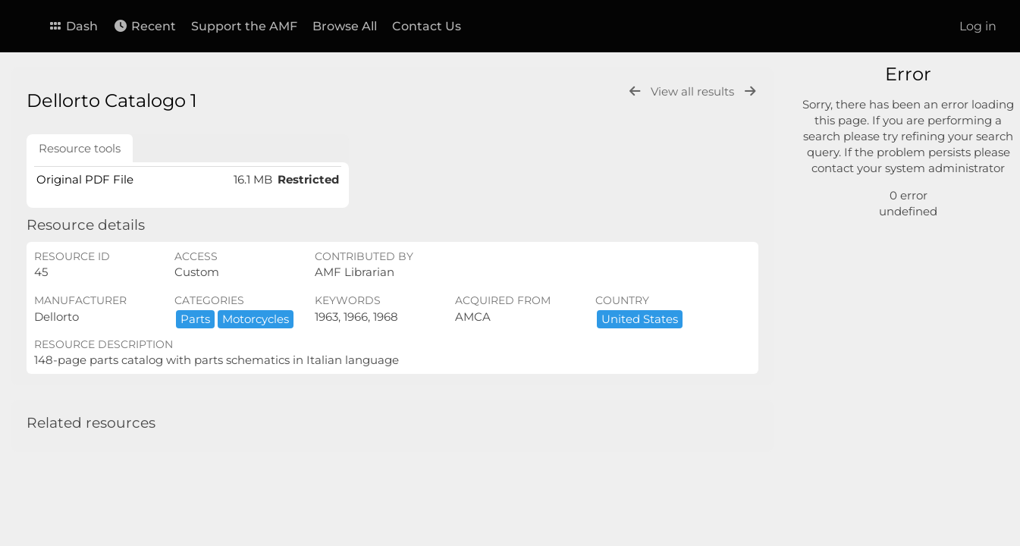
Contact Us (426, 26)
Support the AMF (244, 26)
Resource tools (80, 148)
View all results (694, 91)
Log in (977, 26)
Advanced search (871, 189)
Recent (144, 26)
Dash (73, 26)
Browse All (344, 26)
